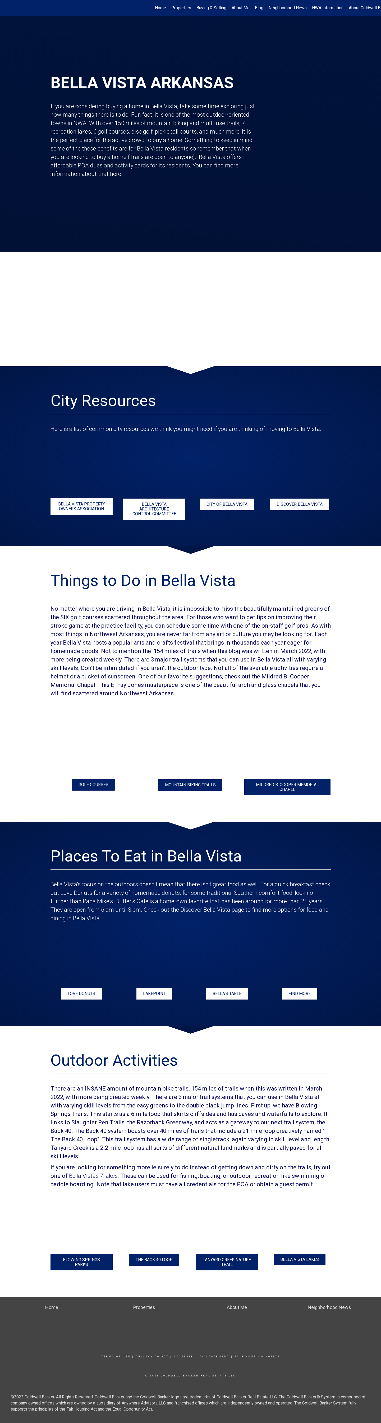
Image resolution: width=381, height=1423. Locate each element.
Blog (259, 7)
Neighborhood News (288, 7)
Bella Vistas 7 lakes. (94, 1176)
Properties (181, 7)
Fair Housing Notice (257, 1356)
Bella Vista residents (162, 148)
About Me (241, 7)
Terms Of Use (116, 1356)
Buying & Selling (211, 7)
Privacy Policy (152, 1356)
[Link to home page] (7, 8)
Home (160, 7)
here (115, 174)
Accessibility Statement (201, 1356)
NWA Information (327, 7)
